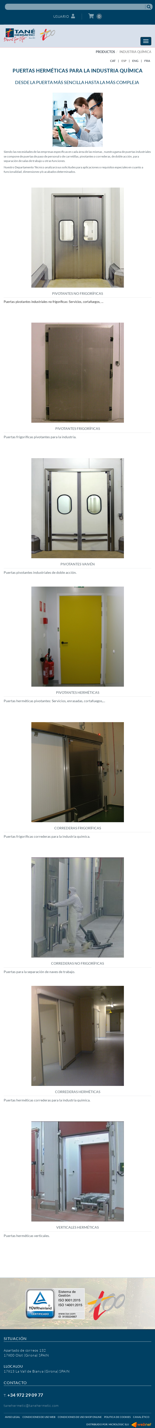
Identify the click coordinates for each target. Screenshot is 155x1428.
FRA (147, 61)
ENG (135, 61)
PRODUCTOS (105, 52)
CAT (113, 61)
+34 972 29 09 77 (25, 1395)
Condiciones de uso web (38, 1416)
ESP (123, 61)
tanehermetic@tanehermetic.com (31, 1405)
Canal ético (141, 1416)
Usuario (64, 16)
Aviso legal (12, 1416)
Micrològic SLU (119, 1424)
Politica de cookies (117, 1416)
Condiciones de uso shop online (80, 1416)
